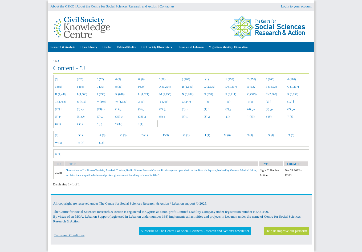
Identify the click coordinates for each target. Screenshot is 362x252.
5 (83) (58, 86)
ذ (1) (206, 109)
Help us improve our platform (286, 231)
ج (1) (118, 109)
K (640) (120, 94)
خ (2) (162, 109)
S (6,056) (292, 94)
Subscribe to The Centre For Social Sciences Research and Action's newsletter (195, 231)
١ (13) (250, 116)
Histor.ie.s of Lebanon (190, 47)
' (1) (80, 135)
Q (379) (252, 94)
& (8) (141, 79)
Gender (107, 47)
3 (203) (270, 79)
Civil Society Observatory (156, 47)
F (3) (166, 135)
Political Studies (126, 47)
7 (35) (100, 86)
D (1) (144, 135)
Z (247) (186, 101)
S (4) (271, 135)
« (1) (250, 101)
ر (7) (228, 109)
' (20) (162, 79)
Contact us (167, 6)
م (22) (119, 116)
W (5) (58, 142)
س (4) (251, 109)
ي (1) (207, 116)
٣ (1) (290, 116)
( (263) (186, 79)
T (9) (291, 135)
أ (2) (268, 101)
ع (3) (58, 116)
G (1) (186, 135)
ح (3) (141, 109)
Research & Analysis (63, 47)
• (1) (140, 123)
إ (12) (290, 101)
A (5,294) (164, 86)
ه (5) (162, 116)
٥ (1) (58, 123)
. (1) (206, 79)
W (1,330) (121, 101)
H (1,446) (61, 94)
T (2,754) (60, 101)
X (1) (141, 101)
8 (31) (119, 86)
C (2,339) (209, 86)
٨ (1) (80, 123)
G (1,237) (293, 86)
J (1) (207, 135)
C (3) (123, 135)
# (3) (118, 79)
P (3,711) (230, 94)
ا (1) (101, 142)
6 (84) (80, 86)
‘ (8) (99, 123)
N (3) (250, 135)
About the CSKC (62, 6)
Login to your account (296, 6)
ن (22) (142, 116)
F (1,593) (271, 86)
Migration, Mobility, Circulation (228, 47)
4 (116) (291, 79)
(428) (80, 79)
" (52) (100, 79)
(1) (227, 101)
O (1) (58, 153)
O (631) (208, 94)
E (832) (251, 86)
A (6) (102, 135)
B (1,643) (187, 86)
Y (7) (81, 142)
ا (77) (58, 109)
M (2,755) (165, 94)
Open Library (88, 47)
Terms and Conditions (69, 235)
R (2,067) (271, 94)
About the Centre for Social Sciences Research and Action (116, 6)
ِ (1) (227, 116)
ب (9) (80, 109)
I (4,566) (82, 94)
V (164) (101, 101)
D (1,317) (231, 86)
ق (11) (81, 116)
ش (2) (270, 109)
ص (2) (291, 109)
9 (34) (141, 86)
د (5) (185, 109)
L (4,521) (143, 94)
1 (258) (229, 79)
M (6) (227, 135)
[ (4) (206, 101)
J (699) (101, 94)
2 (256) (251, 79)
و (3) (185, 116)
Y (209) (163, 101)
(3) (57, 79)
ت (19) (101, 109)
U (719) (81, 101)
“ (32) (118, 123)
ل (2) (100, 116)
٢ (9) (269, 116)
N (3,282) (187, 94)
